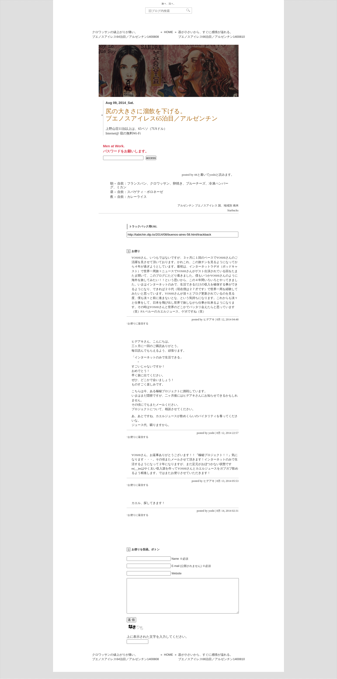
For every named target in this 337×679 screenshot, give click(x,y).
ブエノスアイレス (206, 205)
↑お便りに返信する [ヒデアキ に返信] (138, 323)
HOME (168, 32)
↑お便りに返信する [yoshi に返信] (138, 437)
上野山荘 (112, 128)
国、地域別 (225, 205)
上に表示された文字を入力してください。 (158, 643)
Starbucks (233, 210)
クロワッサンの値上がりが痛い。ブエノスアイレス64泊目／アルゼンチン (125, 34)
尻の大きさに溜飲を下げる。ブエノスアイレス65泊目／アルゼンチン (162, 115)
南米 (236, 205)
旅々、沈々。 (169, 3)
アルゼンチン (185, 205)
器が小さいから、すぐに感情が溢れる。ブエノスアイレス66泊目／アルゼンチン (211, 34)
